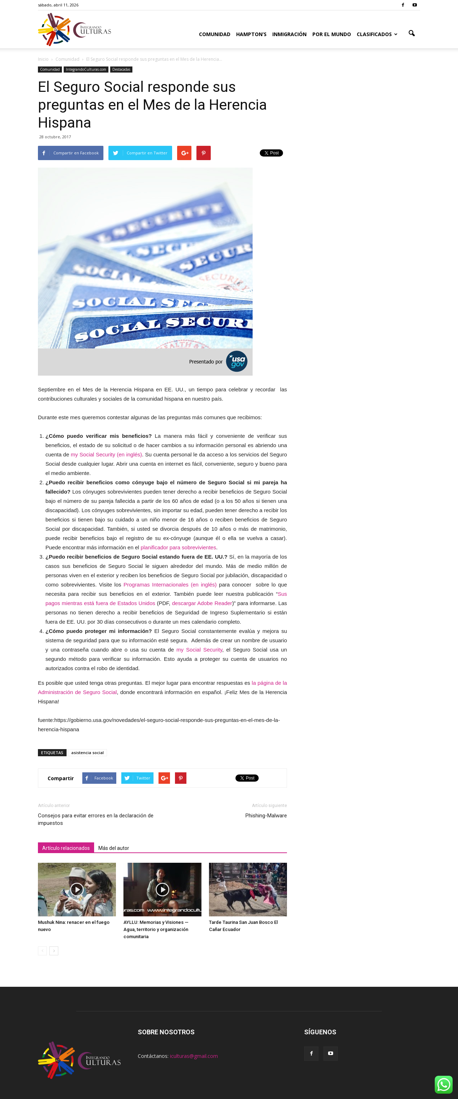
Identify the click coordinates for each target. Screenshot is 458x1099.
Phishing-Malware (266, 815)
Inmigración (289, 34)
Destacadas (121, 69)
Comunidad (214, 34)
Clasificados (377, 34)
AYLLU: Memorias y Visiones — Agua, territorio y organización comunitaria (156, 929)
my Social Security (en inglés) (106, 454)
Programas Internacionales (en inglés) (169, 584)
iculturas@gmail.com (194, 1056)
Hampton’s (251, 34)
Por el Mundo (331, 34)
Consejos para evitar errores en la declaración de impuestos (96, 819)
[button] (411, 33)
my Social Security (199, 650)
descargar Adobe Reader (202, 603)
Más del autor (113, 848)
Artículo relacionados (66, 848)
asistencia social (87, 752)
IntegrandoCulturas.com (86, 69)
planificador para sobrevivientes (178, 547)
